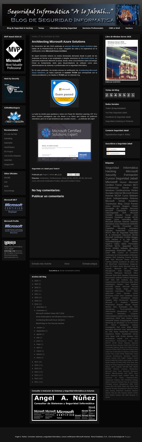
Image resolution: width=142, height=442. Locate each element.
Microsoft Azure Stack (113, 371)
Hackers (129, 28)
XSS (136, 336)
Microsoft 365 (120, 268)
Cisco (117, 224)
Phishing (120, 382)
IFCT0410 (119, 362)
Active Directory (112, 206)
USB (117, 336)
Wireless (130, 336)
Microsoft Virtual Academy (121, 201)
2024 (36, 284)
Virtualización (122, 311)
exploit (119, 339)
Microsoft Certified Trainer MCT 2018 (50, 313)
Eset (107, 266)
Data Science (126, 318)
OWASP (126, 375)
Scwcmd (108, 388)
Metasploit (109, 329)
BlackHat (135, 343)
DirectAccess (117, 356)
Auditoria (124, 280)
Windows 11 (133, 395)
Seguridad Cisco (130, 246)
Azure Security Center (127, 293)
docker (107, 397)
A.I (130, 311)
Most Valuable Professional (127, 275)
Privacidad (127, 226)
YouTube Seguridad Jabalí (116, 113)
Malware (134, 195)
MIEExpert (118, 273)
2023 (36, 287)
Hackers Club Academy (127, 284)
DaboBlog (8, 138)
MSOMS (108, 369)
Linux (107, 253)
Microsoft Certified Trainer (70, 181)
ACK (126, 338)
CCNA (126, 241)
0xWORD (8, 160)
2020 (36, 297)
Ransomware (110, 278)
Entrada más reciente (41, 264)
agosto (39, 334)
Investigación (110, 327)
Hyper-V (108, 244)
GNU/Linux (125, 282)
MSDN (135, 367)
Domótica (127, 356)
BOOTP (108, 343)
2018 (36, 304)
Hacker (135, 241)
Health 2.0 (130, 360)
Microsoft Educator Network (117, 222)
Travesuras (110, 203)
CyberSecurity (110, 282)
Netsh (120, 375)
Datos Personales (129, 244)
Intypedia (120, 364)
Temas (41, 28)
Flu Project (8, 151)
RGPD (119, 386)
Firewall (135, 320)
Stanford (135, 390)
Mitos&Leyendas (117, 373)
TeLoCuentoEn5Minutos (129, 309)
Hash (125, 360)
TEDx (136, 291)
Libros (116, 219)
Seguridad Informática (121, 167)
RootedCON (126, 334)
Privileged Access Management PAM (119, 384)
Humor (123, 182)
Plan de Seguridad (120, 233)
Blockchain (109, 345)
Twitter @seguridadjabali (115, 108)
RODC (117, 334)
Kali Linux (121, 327)
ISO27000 (109, 287)
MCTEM (125, 367)
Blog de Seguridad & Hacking (20, 28)
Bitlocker (127, 343)
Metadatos (134, 300)
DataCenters (129, 354)
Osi (131, 307)
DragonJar (134, 264)
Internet (118, 193)
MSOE (135, 327)
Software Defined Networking (127, 278)
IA (129, 323)
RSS (136, 307)
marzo (39, 351)
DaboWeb (8, 143)
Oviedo (108, 219)
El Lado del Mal (10, 134)
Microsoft (111, 182)
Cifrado (135, 206)
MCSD (75, 178)
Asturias (109, 195)
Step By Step (116, 393)
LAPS (113, 367)
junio (39, 341)
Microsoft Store (111, 275)
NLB (125, 373)
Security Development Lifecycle (122, 388)
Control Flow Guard (112, 354)
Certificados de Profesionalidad (116, 255)
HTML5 (120, 360)
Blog (120, 203)
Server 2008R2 (112, 248)
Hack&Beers (125, 298)
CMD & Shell (114, 28)
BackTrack (113, 264)
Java (132, 364)
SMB (136, 386)
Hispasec (108, 273)
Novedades (123, 307)
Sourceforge (9, 191)
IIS (106, 325)
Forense (128, 257)
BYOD (114, 343)
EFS (119, 358)
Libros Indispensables (116, 198)
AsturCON (134, 338)
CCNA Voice (119, 296)
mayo (39, 344)
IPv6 (128, 362)
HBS (129, 250)
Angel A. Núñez (49, 175)
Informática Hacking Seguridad (63, 28)
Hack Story (134, 282)
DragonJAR (9, 164)
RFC (112, 386)
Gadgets (130, 358)
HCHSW (108, 246)
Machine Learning (120, 369)
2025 (36, 281)
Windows (109, 190)
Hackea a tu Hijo (121, 239)
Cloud (64, 178)
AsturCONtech (110, 341)
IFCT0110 (134, 323)
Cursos (110, 178)
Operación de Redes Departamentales (121, 377)
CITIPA (113, 349)
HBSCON (114, 360)
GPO (107, 239)
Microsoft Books (122, 260)
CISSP (135, 311)
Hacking (110, 171)
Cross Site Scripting (130, 316)
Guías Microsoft (125, 266)
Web (112, 280)
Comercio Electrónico (115, 314)
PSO (122, 380)
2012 (36, 378)
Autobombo (44, 178)
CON (123, 349)
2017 (36, 362)
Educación (126, 235)
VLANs (123, 336)
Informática (126, 219)
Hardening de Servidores (114, 323)
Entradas (111, 149)
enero (39, 358)
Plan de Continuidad (131, 382)
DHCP (107, 298)
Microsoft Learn (120, 329)
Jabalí (128, 364)
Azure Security (112, 226)
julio (38, 338)
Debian (116, 320)
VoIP (107, 280)
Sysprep (124, 393)
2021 (36, 294)
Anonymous (110, 250)
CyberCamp (109, 318)
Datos (117, 244)
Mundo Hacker (131, 305)
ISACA (113, 325)
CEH (129, 345)
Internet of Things (111, 364)
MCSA (69, 178)
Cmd (136, 226)
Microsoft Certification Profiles (48, 181)
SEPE (132, 386)
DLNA (122, 354)
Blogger (134, 237)
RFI (115, 386)
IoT (125, 364)
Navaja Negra (122, 289)
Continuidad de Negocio (121, 351)
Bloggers (126, 206)
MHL (131, 367)
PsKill (136, 384)
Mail (112, 260)
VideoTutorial (110, 311)
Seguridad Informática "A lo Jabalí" (13, 248)
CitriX (136, 349)
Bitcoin (120, 343)
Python (107, 386)
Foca (118, 282)
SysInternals (110, 309)
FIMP (136, 271)
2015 (36, 368)
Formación (131, 174)
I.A (126, 323)
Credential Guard (131, 296)
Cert (127, 349)
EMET (124, 358)
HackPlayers (9, 147)
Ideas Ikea (134, 362)
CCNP (126, 345)
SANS (124, 386)
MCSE (81, 178)
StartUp (107, 393)
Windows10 (125, 224)
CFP (133, 345)
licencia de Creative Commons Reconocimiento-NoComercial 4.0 (13, 254)
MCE (136, 219)
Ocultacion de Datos (127, 262)
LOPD (135, 250)
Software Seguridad (129, 248)
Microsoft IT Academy (116, 302)
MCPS (108, 233)
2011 (36, 382)
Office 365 (134, 375)
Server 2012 (131, 215)
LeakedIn (119, 367)
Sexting (112, 390)
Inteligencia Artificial (129, 325)
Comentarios (113, 153)
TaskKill (112, 395)
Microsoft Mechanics (130, 371)
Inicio (67, 264)
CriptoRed (109, 228)
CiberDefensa (123, 264)
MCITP (135, 239)
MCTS (117, 246)
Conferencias (111, 188)
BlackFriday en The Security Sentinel (50, 323)
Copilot (120, 316)
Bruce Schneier (118, 345)
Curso (125, 195)
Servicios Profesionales (93, 28)
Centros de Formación (128, 253)
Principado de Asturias (116, 208)
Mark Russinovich (121, 300)
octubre (40, 328)
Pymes (134, 203)
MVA (124, 213)
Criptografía (121, 210)
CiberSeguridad (111, 213)
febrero (39, 354)
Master (117, 287)
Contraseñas (134, 351)
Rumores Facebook (114, 217)
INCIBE (7, 178)
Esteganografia (125, 320)
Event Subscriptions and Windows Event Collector (55, 317)
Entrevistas (121, 250)
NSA (115, 307)
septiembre (41, 331)
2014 (36, 372)
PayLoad (114, 382)
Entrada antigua (90, 264)
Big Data (134, 280)
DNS (114, 257)
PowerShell (120, 231)
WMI (127, 395)
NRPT (131, 373)
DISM (118, 318)
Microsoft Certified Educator (121, 214)
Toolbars (118, 395)
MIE (113, 253)
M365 (129, 327)
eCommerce (110, 339)
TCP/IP (128, 291)
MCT (135, 185)
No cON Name (111, 332)
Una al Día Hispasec (12, 156)
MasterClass (134, 369)
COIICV (118, 349)
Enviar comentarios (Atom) (70, 271)
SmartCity (128, 390)
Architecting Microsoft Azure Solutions (50, 320)
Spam (112, 336)
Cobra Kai (108, 351)
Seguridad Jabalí (127, 178)
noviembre (41, 310)
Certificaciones (55, 178)
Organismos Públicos (112, 380)
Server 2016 (130, 188)
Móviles (108, 307)
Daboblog (120, 257)
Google (128, 217)
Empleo (115, 298)
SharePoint (119, 390)
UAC (123, 395)
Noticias (134, 198)
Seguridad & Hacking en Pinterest (119, 121)
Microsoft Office (131, 273)
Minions (108, 373)
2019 (36, 301)
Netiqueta (114, 375)
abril (38, 348)
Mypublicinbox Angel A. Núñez (117, 134)
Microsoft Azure (130, 193)
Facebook (134, 210)
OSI (5, 182)
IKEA (125, 362)
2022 (36, 291)
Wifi (117, 280)
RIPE (6, 186)
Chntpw (131, 349)
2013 (36, 375)
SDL (128, 386)
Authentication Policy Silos (127, 341)
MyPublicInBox (132, 329)
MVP (107, 260)
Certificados (133, 231)
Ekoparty (128, 271)
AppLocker (109, 293)
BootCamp (109, 296)
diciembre (40, 307)
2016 (36, 365)
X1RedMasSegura (112, 241)
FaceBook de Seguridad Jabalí (118, 117)
